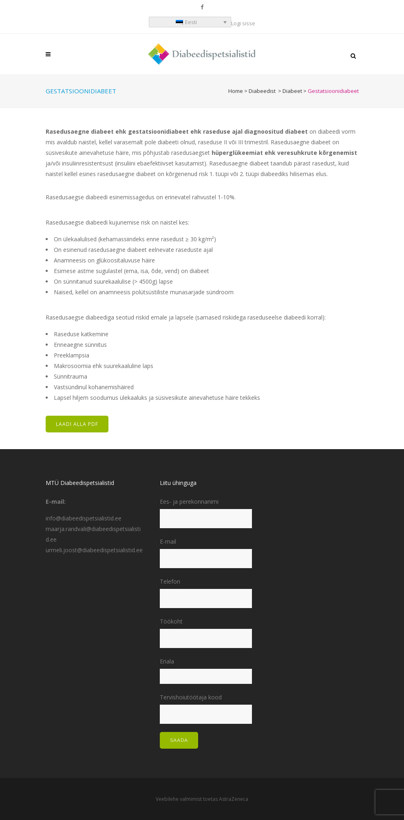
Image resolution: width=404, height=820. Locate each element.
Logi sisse (243, 23)
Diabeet (292, 91)
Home (235, 91)
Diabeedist (262, 91)
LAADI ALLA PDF (77, 424)
